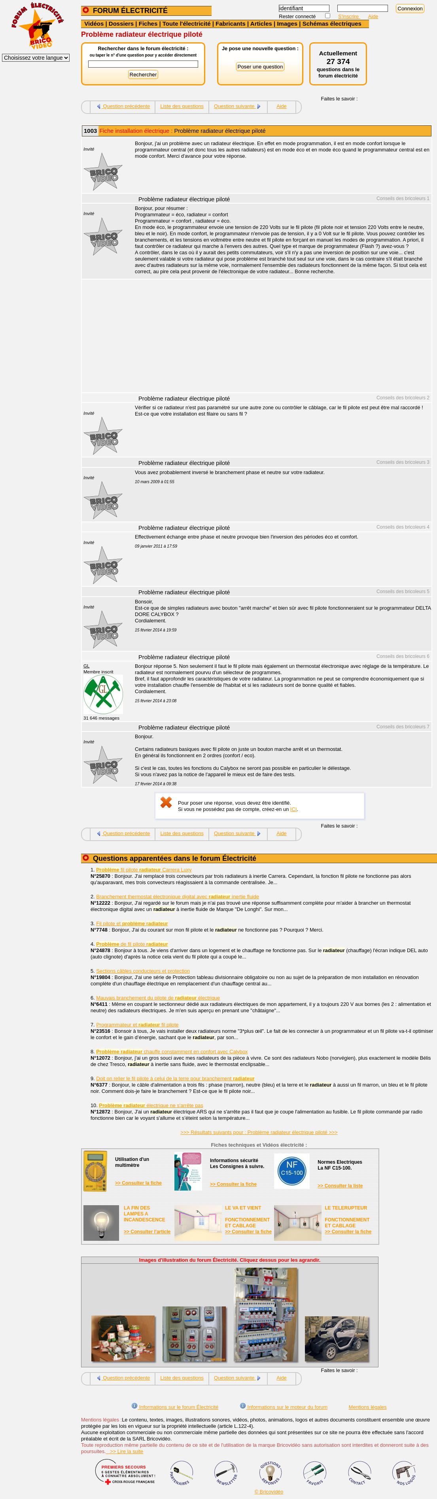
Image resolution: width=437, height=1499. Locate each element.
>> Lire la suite (125, 1451)
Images (287, 23)
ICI (293, 809)
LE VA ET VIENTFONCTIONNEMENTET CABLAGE (247, 1217)
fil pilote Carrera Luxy (143, 870)
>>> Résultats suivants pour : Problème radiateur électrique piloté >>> (259, 1132)
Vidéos (94, 23)
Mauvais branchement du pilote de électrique (158, 998)
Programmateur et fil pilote (137, 1025)
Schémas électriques (332, 23)
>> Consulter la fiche (138, 1183)
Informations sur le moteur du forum (283, 1407)
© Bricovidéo (269, 1492)
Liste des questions (182, 106)
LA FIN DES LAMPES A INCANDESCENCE (144, 1214)
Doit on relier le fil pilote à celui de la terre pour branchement (175, 1078)
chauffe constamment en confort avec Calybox (172, 1052)
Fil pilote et (132, 923)
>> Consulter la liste (340, 1186)
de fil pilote (132, 944)
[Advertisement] (279, 337)
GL (86, 665)
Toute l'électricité (187, 23)
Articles (261, 23)
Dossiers (121, 23)
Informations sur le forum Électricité (174, 1407)
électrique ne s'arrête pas (151, 1105)
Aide (373, 16)
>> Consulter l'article (147, 1231)
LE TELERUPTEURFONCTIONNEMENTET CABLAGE (347, 1217)
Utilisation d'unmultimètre (132, 1162)
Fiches (148, 23)
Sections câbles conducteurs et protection (143, 971)
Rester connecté (298, 16)
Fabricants (231, 23)
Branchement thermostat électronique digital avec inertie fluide (177, 897)
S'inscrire (349, 16)
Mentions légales (368, 1407)
